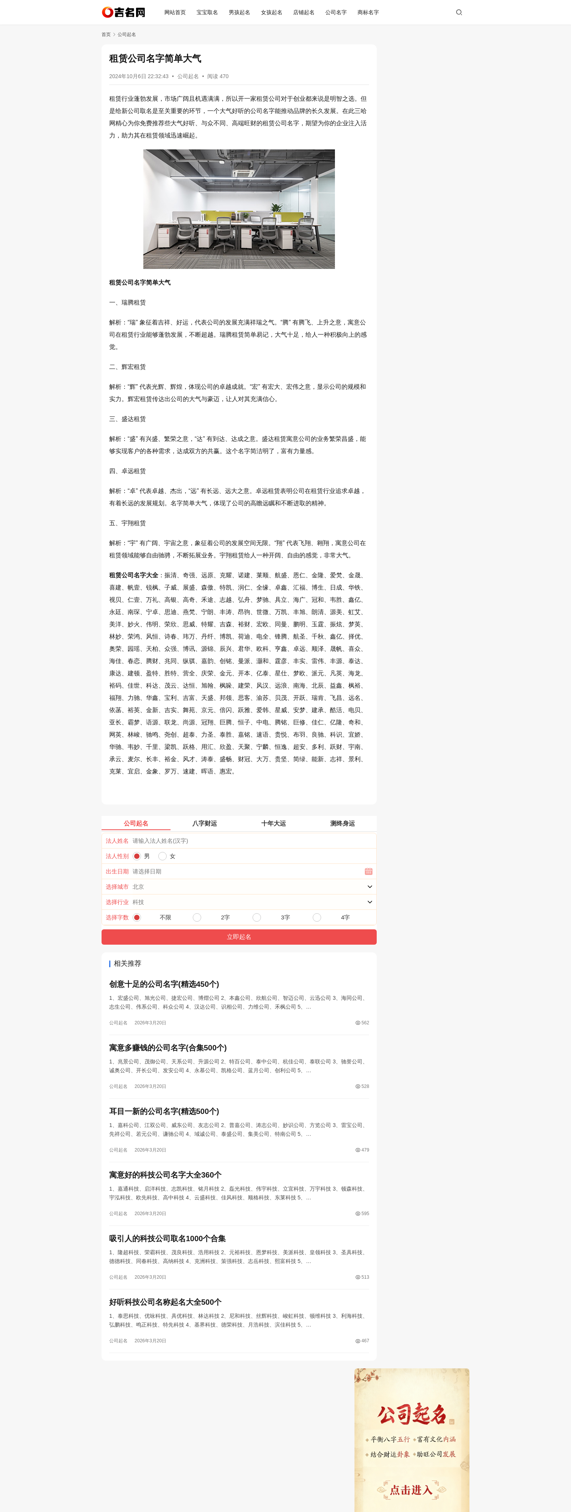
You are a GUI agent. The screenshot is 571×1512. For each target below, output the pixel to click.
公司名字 (338, 12)
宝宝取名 (209, 12)
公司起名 (188, 76)
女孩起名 (273, 12)
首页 (106, 34)
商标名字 (370, 12)
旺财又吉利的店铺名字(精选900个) (406, 244)
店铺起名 (306, 12)
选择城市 (117, 960)
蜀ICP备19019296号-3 (285, 1489)
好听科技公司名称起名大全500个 (165, 1382)
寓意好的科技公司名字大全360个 (165, 1252)
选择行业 (117, 975)
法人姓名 (117, 914)
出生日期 (117, 945)
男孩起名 (241, 12)
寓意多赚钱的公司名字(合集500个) (168, 1123)
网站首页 (177, 12)
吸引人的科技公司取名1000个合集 (167, 1317)
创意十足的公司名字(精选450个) (164, 1058)
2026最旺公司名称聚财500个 (399, 339)
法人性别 (117, 929)
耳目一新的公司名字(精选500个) (164, 1188)
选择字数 (117, 991)
